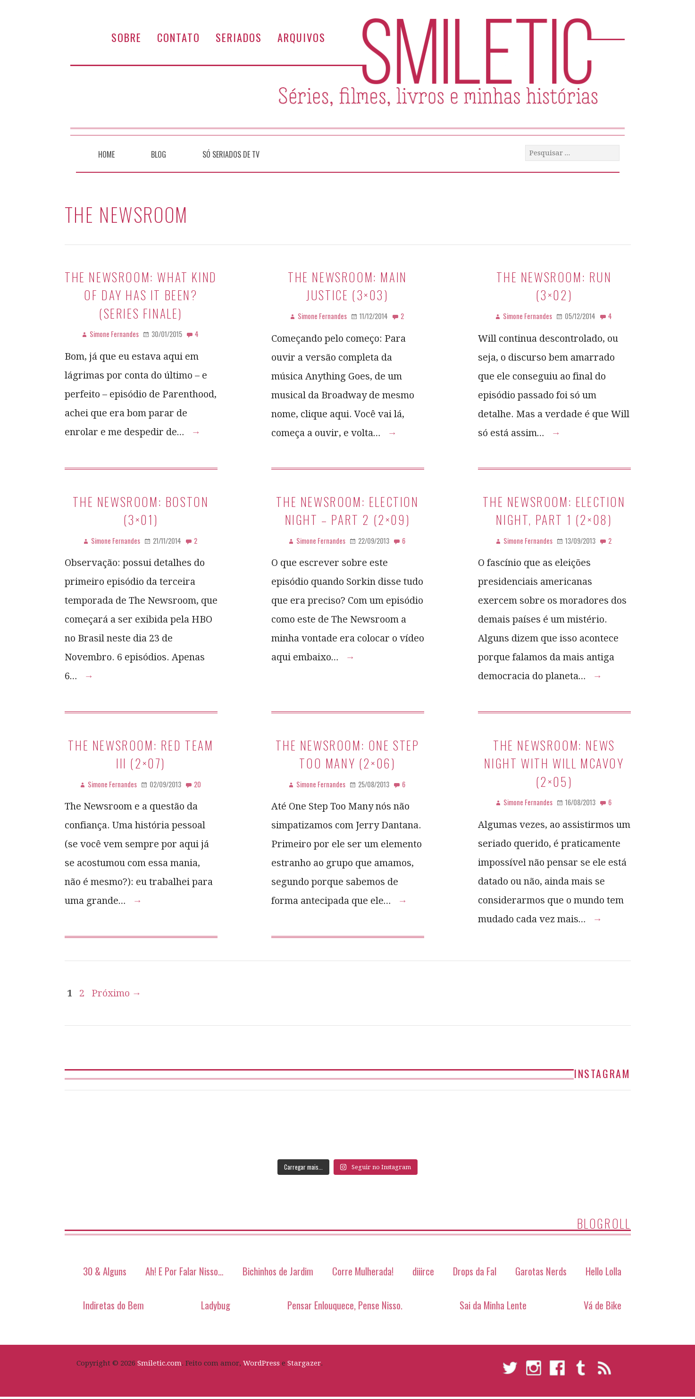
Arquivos (301, 37)
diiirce (423, 1271)
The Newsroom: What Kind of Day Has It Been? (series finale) (141, 295)
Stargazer (304, 1363)
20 (197, 784)
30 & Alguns (104, 1271)
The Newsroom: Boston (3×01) (141, 510)
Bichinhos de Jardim (278, 1271)
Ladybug (215, 1305)
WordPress (261, 1363)
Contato (178, 37)
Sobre (126, 37)
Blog (158, 154)
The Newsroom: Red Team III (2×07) (140, 754)
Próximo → (117, 993)
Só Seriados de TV (231, 154)
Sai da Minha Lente (493, 1305)
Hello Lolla (603, 1271)
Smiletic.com (159, 1363)
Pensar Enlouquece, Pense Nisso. (344, 1305)
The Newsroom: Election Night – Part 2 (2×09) (347, 510)
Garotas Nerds (541, 1271)
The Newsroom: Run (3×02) (553, 286)
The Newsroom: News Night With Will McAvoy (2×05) (554, 763)
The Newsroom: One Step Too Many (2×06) (347, 754)
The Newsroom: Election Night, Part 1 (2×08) (554, 510)
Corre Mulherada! (363, 1271)
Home (106, 154)
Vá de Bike (602, 1305)
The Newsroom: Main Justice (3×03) (347, 286)
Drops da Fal (474, 1271)
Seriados (239, 37)
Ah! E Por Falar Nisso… (184, 1271)
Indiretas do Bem (113, 1305)
